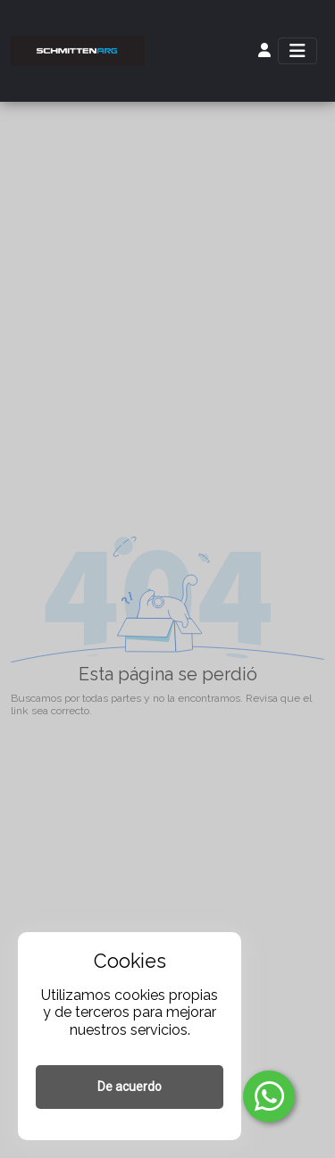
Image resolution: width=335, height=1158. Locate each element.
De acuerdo (129, 1086)
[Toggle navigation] (297, 50)
